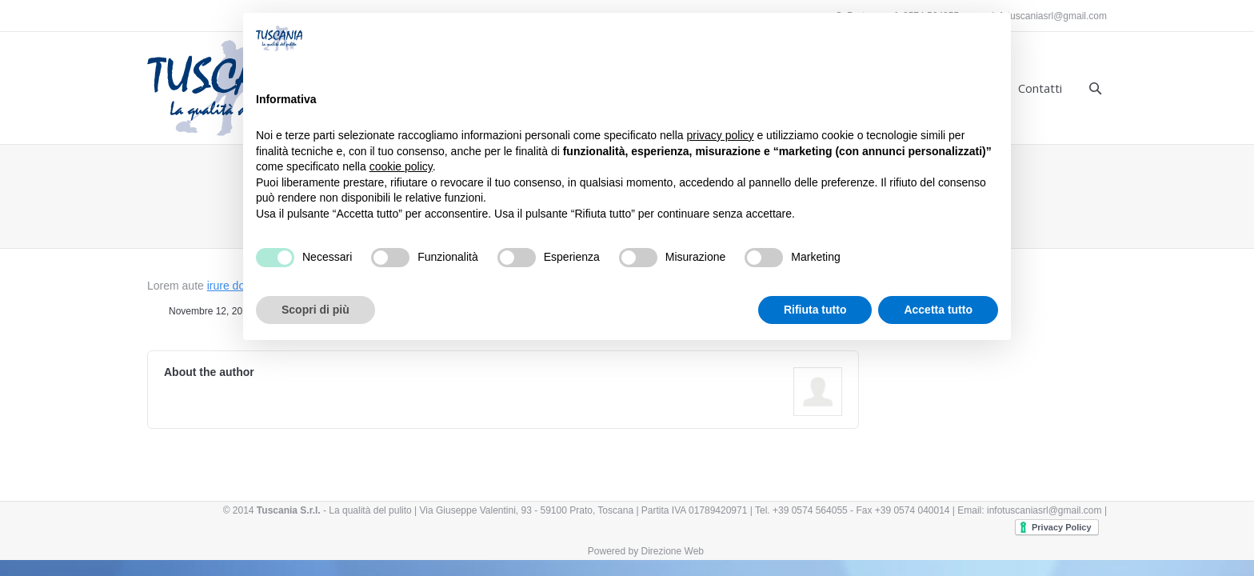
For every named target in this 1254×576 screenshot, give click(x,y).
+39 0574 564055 (810, 510)
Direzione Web (672, 551)
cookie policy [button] (401, 166)
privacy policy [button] (720, 135)
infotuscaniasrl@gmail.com (1049, 16)
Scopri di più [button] (315, 309)
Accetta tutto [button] (938, 309)
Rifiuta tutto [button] (815, 309)
